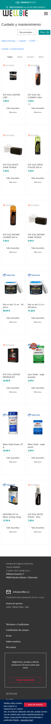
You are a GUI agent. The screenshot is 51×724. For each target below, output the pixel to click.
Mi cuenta (11, 647)
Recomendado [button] (27, 32)
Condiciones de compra (17, 630)
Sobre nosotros (13, 641)
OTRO (32, 41)
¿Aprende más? (26, 720)
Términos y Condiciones (17, 624)
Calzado (22, 41)
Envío (8, 635)
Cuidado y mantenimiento (12, 49)
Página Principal (8, 41)
